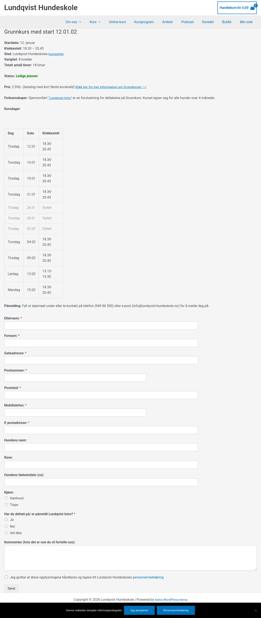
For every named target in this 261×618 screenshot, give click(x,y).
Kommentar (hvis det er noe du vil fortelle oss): (39, 542)
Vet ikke (16, 533)
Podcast (193, 22)
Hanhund (16, 498)
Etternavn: (13, 318)
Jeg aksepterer (139, 610)
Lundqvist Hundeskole (41, 7)
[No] (256, 610)
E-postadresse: (16, 423)
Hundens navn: (15, 440)
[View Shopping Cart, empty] (237, 7)
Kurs (107, 22)
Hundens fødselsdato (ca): (24, 475)
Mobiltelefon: (15, 405)
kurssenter (56, 54)
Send (11, 588)
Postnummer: (15, 370)
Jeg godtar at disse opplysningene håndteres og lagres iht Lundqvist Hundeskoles (87, 577)
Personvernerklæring (176, 610)
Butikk (229, 22)
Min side (247, 22)
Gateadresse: (15, 353)
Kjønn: (9, 492)
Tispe (14, 505)
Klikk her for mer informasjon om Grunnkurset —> (112, 87)
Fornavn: (12, 336)
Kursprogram (153, 22)
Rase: (8, 457)
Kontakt (212, 22)
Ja (12, 520)
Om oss (88, 22)
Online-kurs (128, 22)
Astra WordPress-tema (171, 600)
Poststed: (12, 388)
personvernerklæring (148, 577)
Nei (12, 526)
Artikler (175, 22)
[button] (93, 22)
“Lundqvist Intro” (60, 98)
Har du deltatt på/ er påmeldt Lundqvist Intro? (39, 514)
